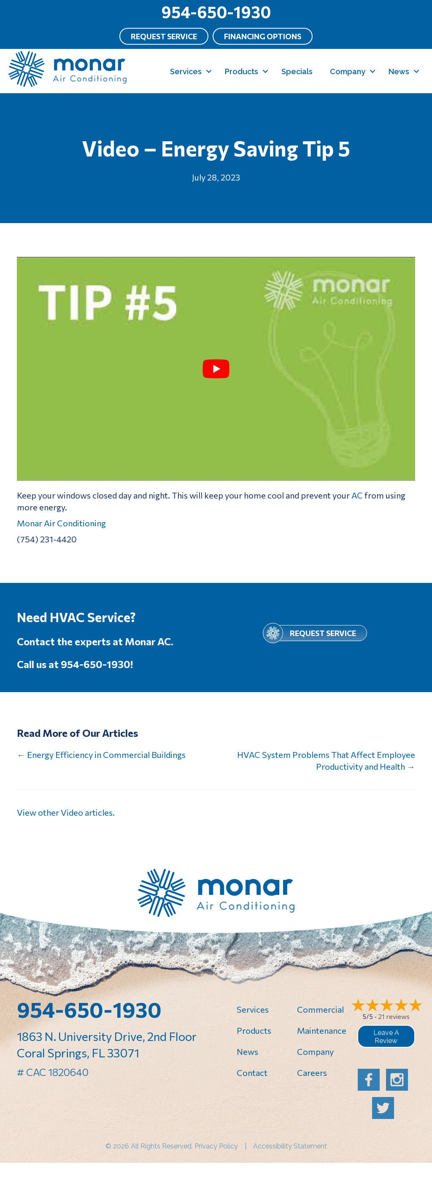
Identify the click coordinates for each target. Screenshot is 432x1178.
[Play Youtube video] (216, 369)
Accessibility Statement (290, 1146)
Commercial (320, 1009)
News (399, 71)
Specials (297, 71)
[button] (209, 71)
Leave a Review (386, 1037)
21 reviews (394, 1016)
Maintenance (321, 1030)
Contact (252, 1072)
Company (347, 71)
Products (241, 71)
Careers (312, 1072)
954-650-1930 (216, 12)
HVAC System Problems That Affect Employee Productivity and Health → (326, 760)
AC (357, 495)
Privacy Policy (216, 1146)
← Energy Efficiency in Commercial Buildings (101, 754)
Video (72, 812)
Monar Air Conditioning (61, 523)
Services (186, 71)
